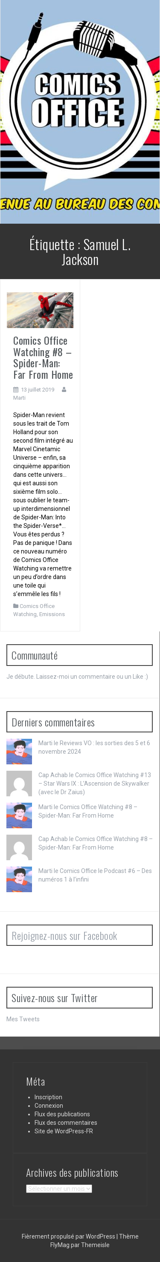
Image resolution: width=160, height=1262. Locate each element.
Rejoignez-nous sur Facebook (64, 935)
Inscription (48, 1097)
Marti (19, 398)
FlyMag (60, 1245)
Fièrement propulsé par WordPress (69, 1236)
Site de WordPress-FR (64, 1131)
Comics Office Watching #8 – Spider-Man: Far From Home (43, 356)
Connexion (49, 1105)
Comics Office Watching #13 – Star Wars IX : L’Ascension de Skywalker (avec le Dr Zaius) (94, 783)
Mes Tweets (23, 1019)
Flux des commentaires (66, 1122)
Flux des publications (62, 1114)
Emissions (52, 614)
